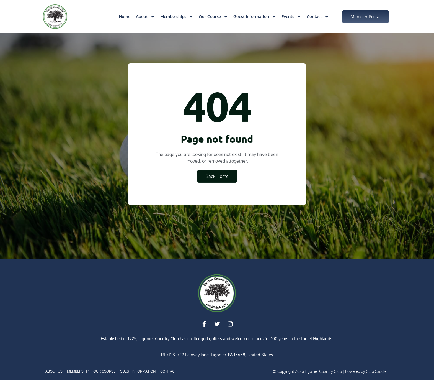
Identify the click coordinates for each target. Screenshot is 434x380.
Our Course (213, 17)
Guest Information (254, 17)
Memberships (176, 17)
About (145, 17)
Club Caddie (376, 371)
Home (124, 16)
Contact (318, 17)
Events (291, 17)
